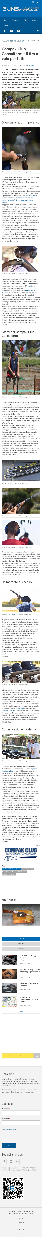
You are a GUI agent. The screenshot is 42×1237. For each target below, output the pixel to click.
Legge (6, 25)
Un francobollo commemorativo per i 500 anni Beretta (29, 999)
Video (26, 20)
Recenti (21, 939)
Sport (13, 871)
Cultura (31, 65)
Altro (34, 20)
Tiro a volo (25, 869)
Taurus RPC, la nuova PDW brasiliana (29, 984)
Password (6, 1118)
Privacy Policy (21, 1229)
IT (35, 2)
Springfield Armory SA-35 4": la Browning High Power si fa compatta (30, 972)
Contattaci (21, 1222)
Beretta (21, 708)
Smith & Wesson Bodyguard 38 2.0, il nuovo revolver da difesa (29, 958)
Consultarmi (30, 286)
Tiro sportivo (21, 871)
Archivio (21, 949)
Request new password (9, 1129)
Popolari (21, 944)
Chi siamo (21, 1218)
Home (6, 20)
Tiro (32, 869)
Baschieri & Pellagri (8, 710)
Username (6, 1109)
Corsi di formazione (9, 874)
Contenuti (15, 20)
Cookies (21, 1233)
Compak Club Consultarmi (11, 869)
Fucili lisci (5, 871)
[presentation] (19, 1136)
